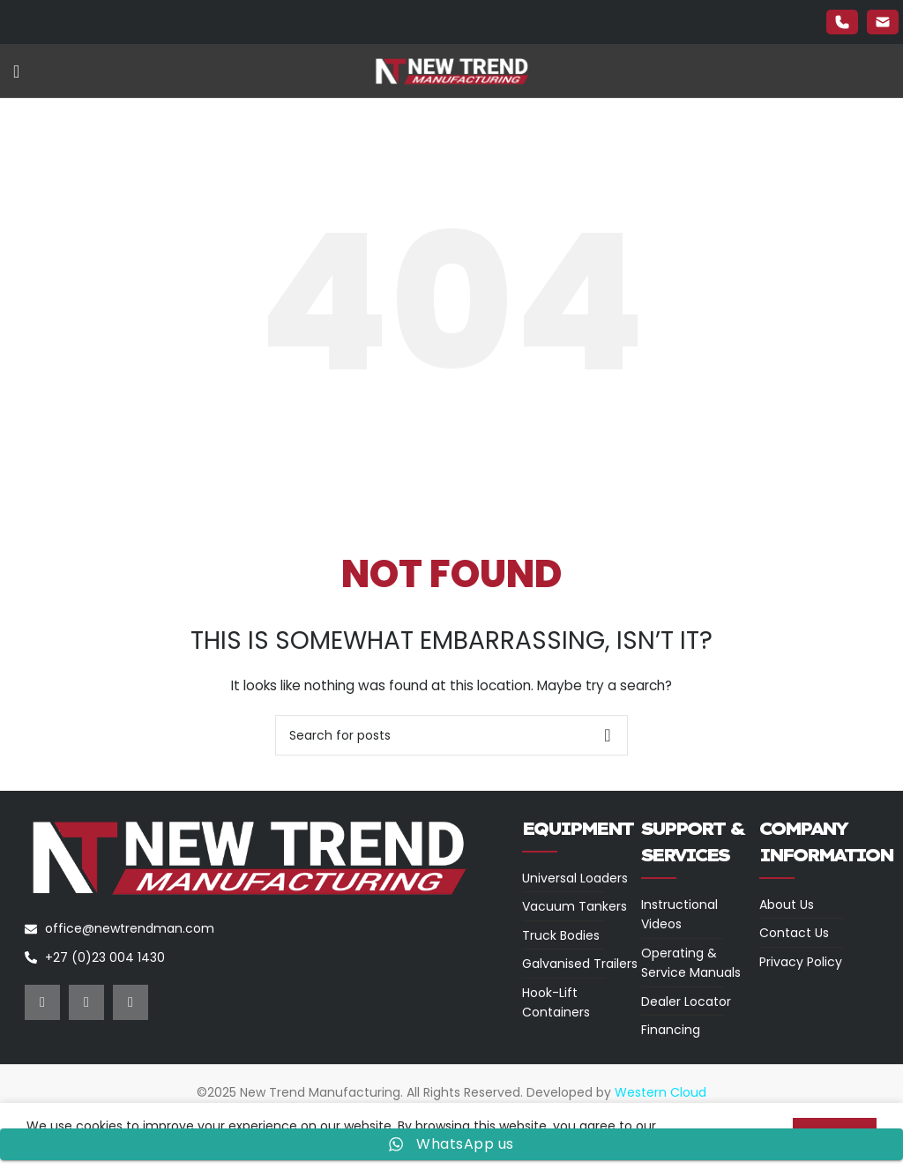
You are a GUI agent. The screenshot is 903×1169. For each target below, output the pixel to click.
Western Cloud (660, 1092)
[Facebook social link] (42, 1002)
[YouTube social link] (130, 1002)
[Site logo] (452, 70)
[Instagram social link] (86, 1002)
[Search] (451, 735)
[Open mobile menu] (16, 71)
